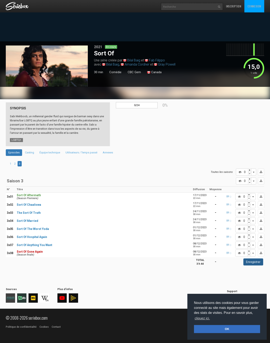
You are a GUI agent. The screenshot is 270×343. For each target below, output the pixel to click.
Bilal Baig (133, 60)
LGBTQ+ (16, 139)
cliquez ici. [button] (202, 318)
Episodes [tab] (14, 152)
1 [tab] (47, 85)
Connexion (254, 6)
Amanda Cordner (137, 64)
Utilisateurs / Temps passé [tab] (81, 152)
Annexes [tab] (108, 152)
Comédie (115, 72)
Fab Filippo (157, 60)
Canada (154, 72)
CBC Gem (134, 72)
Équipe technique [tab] (49, 152)
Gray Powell (166, 64)
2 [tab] (15, 163)
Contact (56, 326)
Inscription (233, 6)
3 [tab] (19, 163)
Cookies (44, 326)
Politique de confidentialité (21, 326)
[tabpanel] (47, 66)
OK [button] (227, 329)
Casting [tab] (29, 152)
